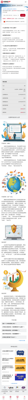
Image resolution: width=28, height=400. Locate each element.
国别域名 (14, 5)
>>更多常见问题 (22, 340)
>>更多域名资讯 (14, 383)
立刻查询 (23, 15)
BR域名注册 (19, 5)
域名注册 (9, 5)
